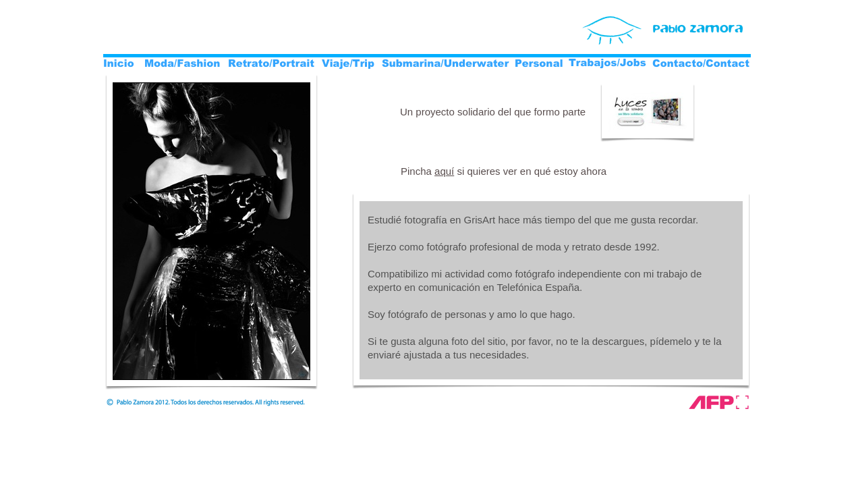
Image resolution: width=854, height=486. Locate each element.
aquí (444, 171)
